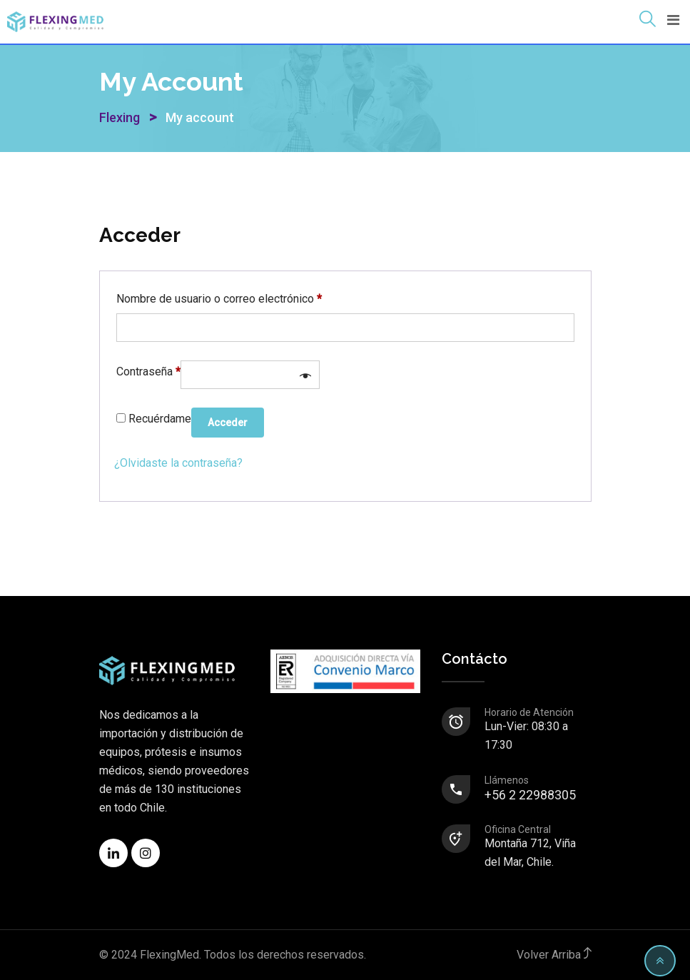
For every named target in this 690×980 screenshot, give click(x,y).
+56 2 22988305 (537, 788)
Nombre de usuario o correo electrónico (219, 296)
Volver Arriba (554, 954)
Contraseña (148, 369)
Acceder (228, 422)
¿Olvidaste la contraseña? (178, 463)
